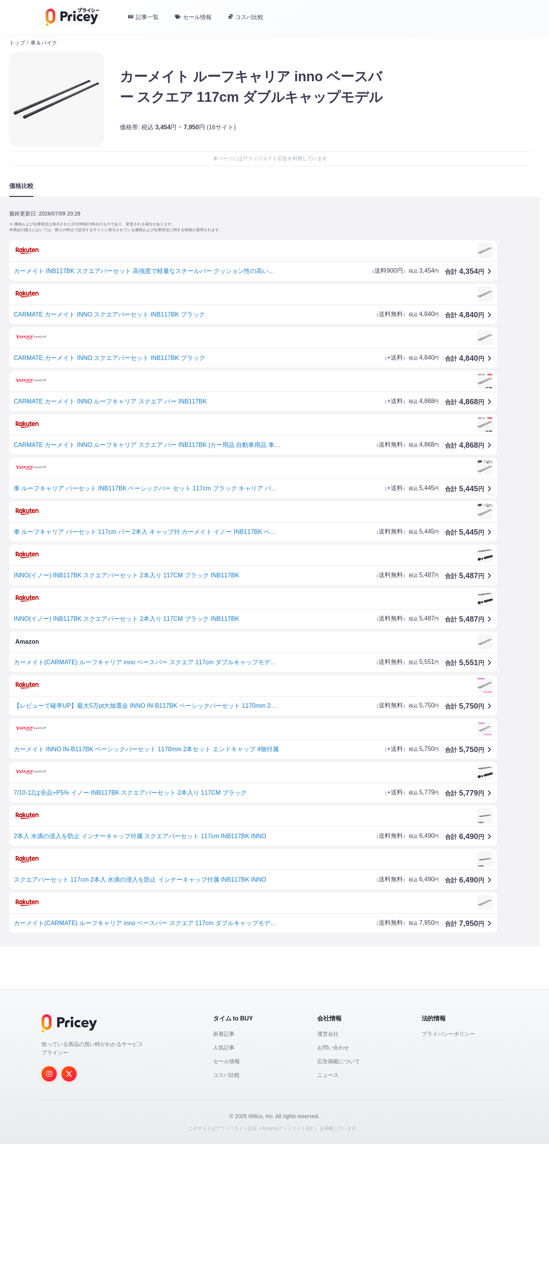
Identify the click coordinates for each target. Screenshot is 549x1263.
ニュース (328, 1194)
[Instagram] (49, 1192)
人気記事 (223, 1166)
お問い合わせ (333, 1166)
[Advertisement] (238, 1012)
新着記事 (223, 1153)
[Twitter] (69, 1192)
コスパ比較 (226, 1194)
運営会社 (328, 1153)
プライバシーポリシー (448, 1153)
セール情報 (226, 1180)
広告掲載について (338, 1180)
